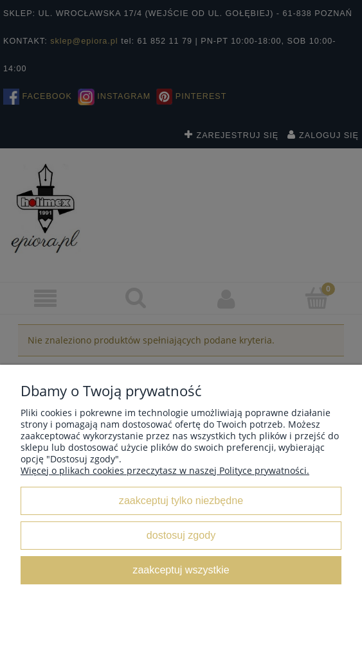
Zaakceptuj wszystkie (180, 569)
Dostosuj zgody (181, 535)
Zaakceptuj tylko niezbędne (181, 500)
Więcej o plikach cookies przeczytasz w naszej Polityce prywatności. (165, 470)
